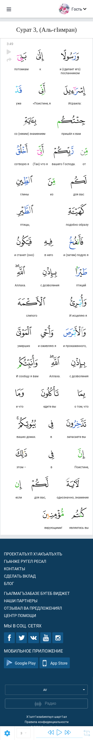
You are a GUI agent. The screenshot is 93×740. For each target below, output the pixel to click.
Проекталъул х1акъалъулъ (33, 553)
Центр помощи (20, 615)
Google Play (21, 663)
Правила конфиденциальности (47, 722)
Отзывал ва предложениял (33, 608)
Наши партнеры (20, 600)
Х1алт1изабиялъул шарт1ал (46, 717)
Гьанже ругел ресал (25, 561)
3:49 (10, 43)
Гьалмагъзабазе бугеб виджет (37, 593)
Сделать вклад (20, 576)
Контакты (14, 568)
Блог (9, 583)
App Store (54, 663)
